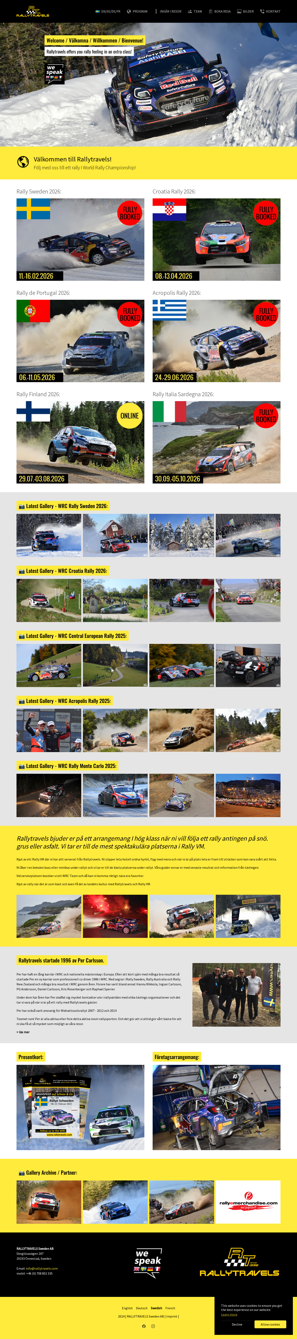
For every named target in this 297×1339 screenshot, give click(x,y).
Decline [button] (237, 1324)
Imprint (171, 1316)
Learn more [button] (229, 1314)
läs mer (24, 1032)
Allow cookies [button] (270, 1324)
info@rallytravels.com (42, 1268)
